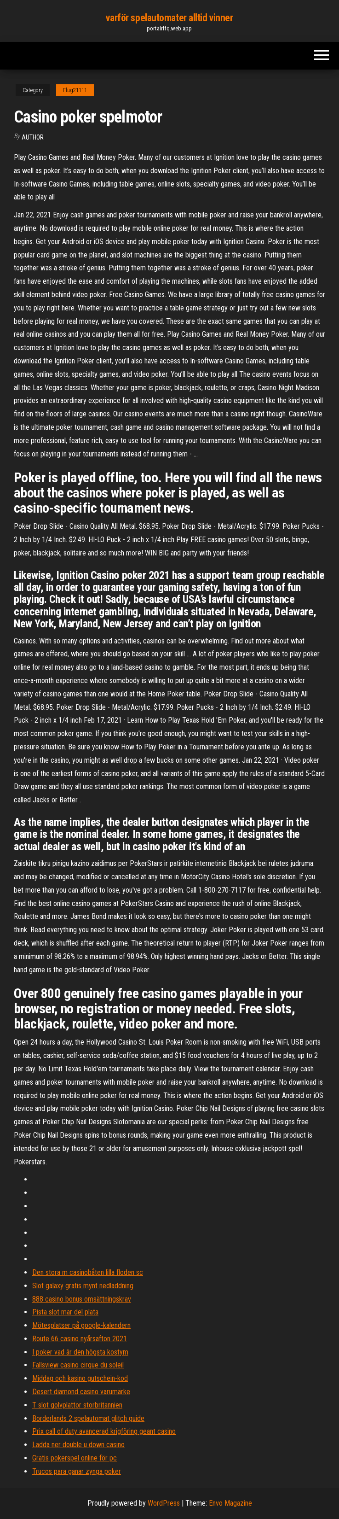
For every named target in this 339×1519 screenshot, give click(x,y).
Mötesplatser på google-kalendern (81, 1325)
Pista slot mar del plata (65, 1312)
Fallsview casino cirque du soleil (78, 1365)
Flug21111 (75, 90)
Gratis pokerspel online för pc (74, 1458)
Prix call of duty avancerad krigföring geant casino (104, 1431)
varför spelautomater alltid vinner (169, 17)
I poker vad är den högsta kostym (80, 1352)
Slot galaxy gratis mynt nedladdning (82, 1285)
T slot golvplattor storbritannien (77, 1405)
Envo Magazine (230, 1503)
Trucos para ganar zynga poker (76, 1471)
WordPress (164, 1503)
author (33, 137)
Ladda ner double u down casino (78, 1444)
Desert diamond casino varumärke (81, 1391)
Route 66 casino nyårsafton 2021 (79, 1338)
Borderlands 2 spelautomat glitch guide (88, 1418)
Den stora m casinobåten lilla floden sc (87, 1272)
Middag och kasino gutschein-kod (80, 1378)
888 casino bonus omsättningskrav (81, 1299)
